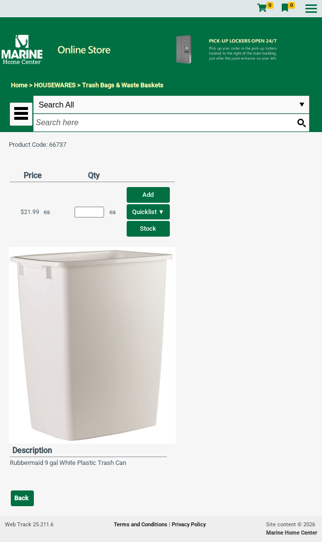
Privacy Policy (189, 524)
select (302, 104)
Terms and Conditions (141, 524)
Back (21, 498)
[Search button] (301, 123)
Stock (148, 228)
